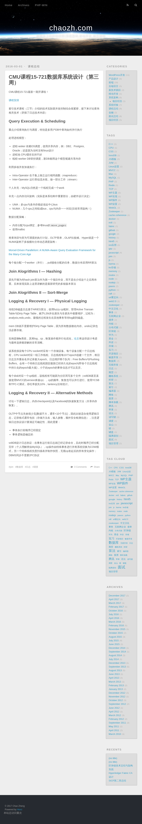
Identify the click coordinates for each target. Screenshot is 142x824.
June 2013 (114, 674)
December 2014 (117, 648)
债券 (111, 320)
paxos (112, 286)
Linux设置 (114, 166)
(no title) (113, 758)
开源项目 (113, 353)
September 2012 (117, 704)
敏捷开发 (113, 357)
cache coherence (117, 215)
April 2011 (114, 730)
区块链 (112, 331)
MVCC (112, 170)
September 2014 (117, 651)
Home (8, 5)
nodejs (112, 282)
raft (110, 293)
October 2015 (116, 633)
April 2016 (114, 618)
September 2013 (117, 667)
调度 (36, 467)
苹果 (111, 409)
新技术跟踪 (115, 90)
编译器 (112, 391)
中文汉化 (113, 309)
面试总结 (113, 116)
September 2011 (117, 723)
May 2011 (114, 726)
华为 (111, 335)
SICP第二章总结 (117, 780)
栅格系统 (113, 376)
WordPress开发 (117, 75)
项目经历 (117, 101)
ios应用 (112, 245)
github (112, 230)
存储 (111, 346)
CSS (111, 151)
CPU (111, 148)
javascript (114, 252)
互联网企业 (115, 316)
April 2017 (114, 599)
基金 (111, 338)
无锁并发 (113, 365)
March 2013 (115, 682)
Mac (111, 174)
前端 (111, 82)
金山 (111, 425)
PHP (111, 181)
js (109, 260)
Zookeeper (114, 211)
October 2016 (116, 610)
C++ (111, 144)
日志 (28, 467)
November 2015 (117, 629)
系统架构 (113, 97)
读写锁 (112, 417)
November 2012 (117, 696)
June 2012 (114, 708)
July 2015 (114, 640)
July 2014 (114, 659)
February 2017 (116, 607)
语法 (111, 413)
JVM (111, 163)
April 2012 (114, 711)
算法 (111, 383)
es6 (110, 222)
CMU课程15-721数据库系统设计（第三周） (54, 80)
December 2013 (117, 663)
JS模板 (112, 159)
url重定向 (114, 297)
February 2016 (116, 625)
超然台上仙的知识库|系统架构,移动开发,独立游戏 (70, 35)
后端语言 (113, 86)
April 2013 (114, 678)
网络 (111, 395)
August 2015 (115, 637)
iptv (110, 249)
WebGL (112, 208)
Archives (23, 5)
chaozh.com (71, 28)
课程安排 (14, 100)
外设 (111, 342)
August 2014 (115, 655)
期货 (111, 372)
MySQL (112, 177)
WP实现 (113, 196)
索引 (111, 387)
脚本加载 (113, 402)
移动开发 (113, 94)
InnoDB (112, 155)
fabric (111, 226)
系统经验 (113, 105)
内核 (111, 324)
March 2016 (115, 622)
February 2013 (116, 685)
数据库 (19, 467)
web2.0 (112, 301)
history (112, 237)
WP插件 (113, 200)
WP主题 (113, 193)
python (112, 290)
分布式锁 (113, 327)
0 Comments (80, 467)
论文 (76, 338)
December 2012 (117, 693)
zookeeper (114, 305)
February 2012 (116, 719)
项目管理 (113, 443)
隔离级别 (113, 436)
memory (113, 271)
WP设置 (113, 204)
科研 (111, 380)
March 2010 (115, 734)
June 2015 (114, 644)
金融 (111, 112)
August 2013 (115, 670)
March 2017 (115, 603)
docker (112, 219)
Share (97, 467)
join (11, 467)
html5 (111, 241)
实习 (111, 350)
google (112, 234)
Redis (112, 185)
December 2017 (117, 595)
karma (112, 264)
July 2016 (114, 614)
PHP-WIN (41, 5)
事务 (111, 312)
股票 (111, 398)
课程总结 (34, 66)
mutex (112, 275)
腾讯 (111, 406)
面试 (111, 439)
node (111, 279)
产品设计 (113, 79)
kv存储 (112, 267)
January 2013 (116, 689)
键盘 (111, 432)
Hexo (19, 809)
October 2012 (116, 700)
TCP (111, 189)
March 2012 (115, 715)
